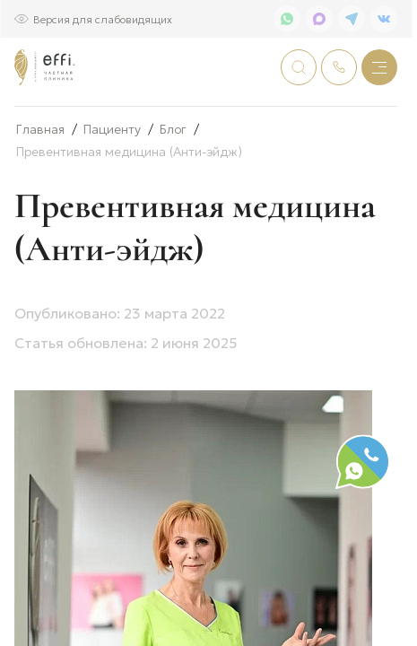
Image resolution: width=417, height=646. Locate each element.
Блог (173, 188)
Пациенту (112, 188)
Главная (40, 188)
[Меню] (379, 67)
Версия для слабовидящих (102, 18)
